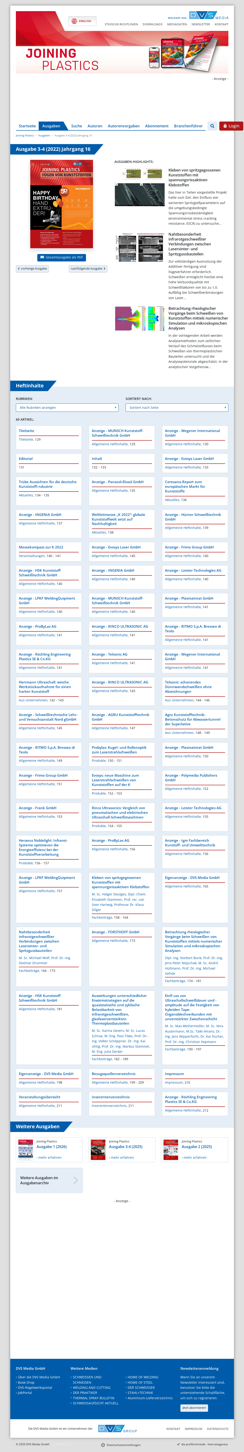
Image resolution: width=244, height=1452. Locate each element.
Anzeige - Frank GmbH (37, 807)
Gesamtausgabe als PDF (61, 257)
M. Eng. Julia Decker (107, 1051)
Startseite (27, 126)
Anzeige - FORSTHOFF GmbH (115, 932)
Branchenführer (188, 126)
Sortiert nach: (139, 398)
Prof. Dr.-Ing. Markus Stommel (125, 1046)
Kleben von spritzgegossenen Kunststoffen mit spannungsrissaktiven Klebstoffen (194, 178)
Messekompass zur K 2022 (41, 547)
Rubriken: (24, 398)
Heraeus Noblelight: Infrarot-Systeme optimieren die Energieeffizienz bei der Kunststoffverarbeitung (43, 847)
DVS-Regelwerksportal (35, 1387)
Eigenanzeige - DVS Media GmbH (192, 877)
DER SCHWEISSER (141, 1387)
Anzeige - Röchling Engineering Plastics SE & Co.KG (45, 656)
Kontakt (221, 24)
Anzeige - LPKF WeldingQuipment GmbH (47, 600)
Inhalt (97, 458)
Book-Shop (26, 1382)
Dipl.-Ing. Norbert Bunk (183, 958)
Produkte (99, 760)
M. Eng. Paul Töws (118, 1036)
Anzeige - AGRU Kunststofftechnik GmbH (120, 717)
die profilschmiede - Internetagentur (204, 1444)
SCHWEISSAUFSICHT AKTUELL (95, 1403)
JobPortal (25, 1392)
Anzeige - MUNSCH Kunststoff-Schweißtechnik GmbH (117, 433)
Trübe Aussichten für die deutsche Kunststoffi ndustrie (48, 484)
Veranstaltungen (32, 556)
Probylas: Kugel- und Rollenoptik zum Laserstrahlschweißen (119, 749)
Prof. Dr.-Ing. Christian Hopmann (190, 1042)
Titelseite (26, 430)
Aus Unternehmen (33, 700)
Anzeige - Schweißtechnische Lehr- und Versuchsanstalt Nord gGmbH (48, 717)
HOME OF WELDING (143, 1377)
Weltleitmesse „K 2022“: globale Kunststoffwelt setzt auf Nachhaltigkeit (118, 519)
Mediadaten (177, 24)
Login (231, 126)
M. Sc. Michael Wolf (34, 958)
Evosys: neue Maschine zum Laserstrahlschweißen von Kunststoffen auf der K (115, 780)
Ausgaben (51, 126)
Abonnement (156, 126)
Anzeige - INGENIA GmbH (40, 514)
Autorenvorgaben (124, 126)
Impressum (174, 1073)
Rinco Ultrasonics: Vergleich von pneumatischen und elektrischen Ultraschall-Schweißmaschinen (120, 812)
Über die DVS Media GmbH (39, 1377)
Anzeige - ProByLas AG (37, 626)
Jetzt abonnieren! (194, 1408)
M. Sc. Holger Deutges (109, 894)
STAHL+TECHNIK (140, 1392)
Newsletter (201, 24)
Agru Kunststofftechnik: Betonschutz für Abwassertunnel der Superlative (192, 719)
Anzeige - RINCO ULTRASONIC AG (120, 626)
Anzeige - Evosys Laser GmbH (189, 458)
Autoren (95, 126)
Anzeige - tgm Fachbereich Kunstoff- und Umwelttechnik (190, 842)
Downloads (152, 24)
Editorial (26, 458)
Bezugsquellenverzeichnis (113, 1073)
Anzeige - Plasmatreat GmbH (189, 598)
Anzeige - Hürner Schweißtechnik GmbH (193, 516)
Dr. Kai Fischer (211, 1036)
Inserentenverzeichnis (111, 1097)
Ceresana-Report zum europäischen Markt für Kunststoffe (185, 486)
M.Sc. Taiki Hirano (200, 1031)
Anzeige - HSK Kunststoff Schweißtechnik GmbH (40, 572)
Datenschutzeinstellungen (124, 1445)
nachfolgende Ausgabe (88, 268)
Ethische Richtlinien (121, 24)
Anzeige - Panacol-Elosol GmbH (118, 481)
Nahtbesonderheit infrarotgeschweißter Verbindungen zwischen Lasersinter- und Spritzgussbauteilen (189, 244)
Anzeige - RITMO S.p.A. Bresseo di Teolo (193, 628)
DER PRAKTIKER (85, 1392)
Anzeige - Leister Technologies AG (193, 570)
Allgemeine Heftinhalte (110, 444)
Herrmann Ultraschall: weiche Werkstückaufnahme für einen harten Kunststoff (45, 687)
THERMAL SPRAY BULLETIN (93, 1398)
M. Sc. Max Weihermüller (184, 1026)
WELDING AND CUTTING (91, 1387)
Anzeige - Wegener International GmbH (192, 433)
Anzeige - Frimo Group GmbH (189, 547)
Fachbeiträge (102, 917)
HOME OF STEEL (140, 1382)
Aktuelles (26, 495)
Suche (76, 126)
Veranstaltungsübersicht (39, 1097)
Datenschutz (217, 1429)
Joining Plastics (25, 135)
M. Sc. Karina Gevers (108, 1030)
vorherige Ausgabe (32, 268)
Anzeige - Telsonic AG (109, 654)
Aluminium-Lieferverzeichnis (150, 1398)
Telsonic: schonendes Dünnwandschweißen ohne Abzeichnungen (188, 687)
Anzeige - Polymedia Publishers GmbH (191, 777)
